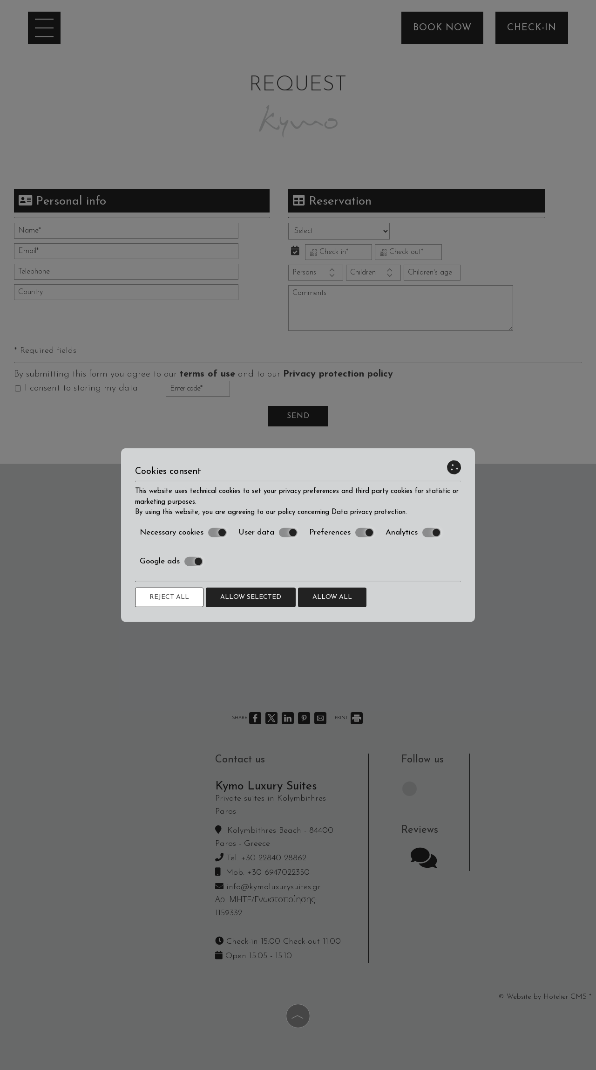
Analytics (413, 532)
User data (268, 532)
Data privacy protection (369, 512)
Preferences (341, 532)
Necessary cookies (183, 532)
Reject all (169, 596)
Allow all (332, 596)
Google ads (171, 561)
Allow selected (250, 596)
